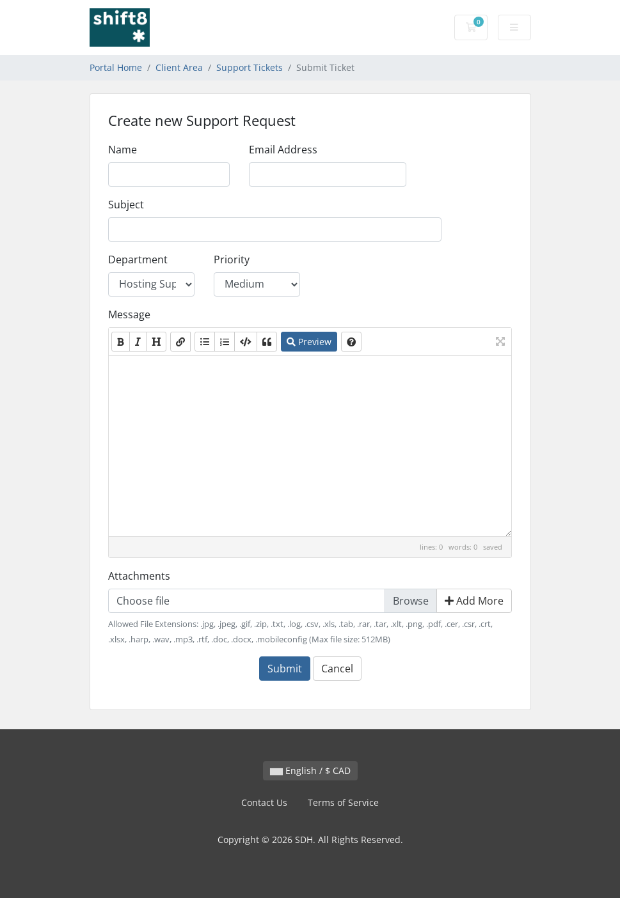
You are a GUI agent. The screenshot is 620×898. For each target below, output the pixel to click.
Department (138, 259)
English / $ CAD (310, 770)
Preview (309, 342)
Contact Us (264, 802)
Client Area (179, 67)
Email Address (283, 150)
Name (122, 150)
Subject (126, 204)
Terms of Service (343, 802)
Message (129, 314)
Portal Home (116, 67)
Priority (232, 259)
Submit (284, 669)
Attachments (139, 576)
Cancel (337, 669)
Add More (474, 601)
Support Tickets (249, 67)
